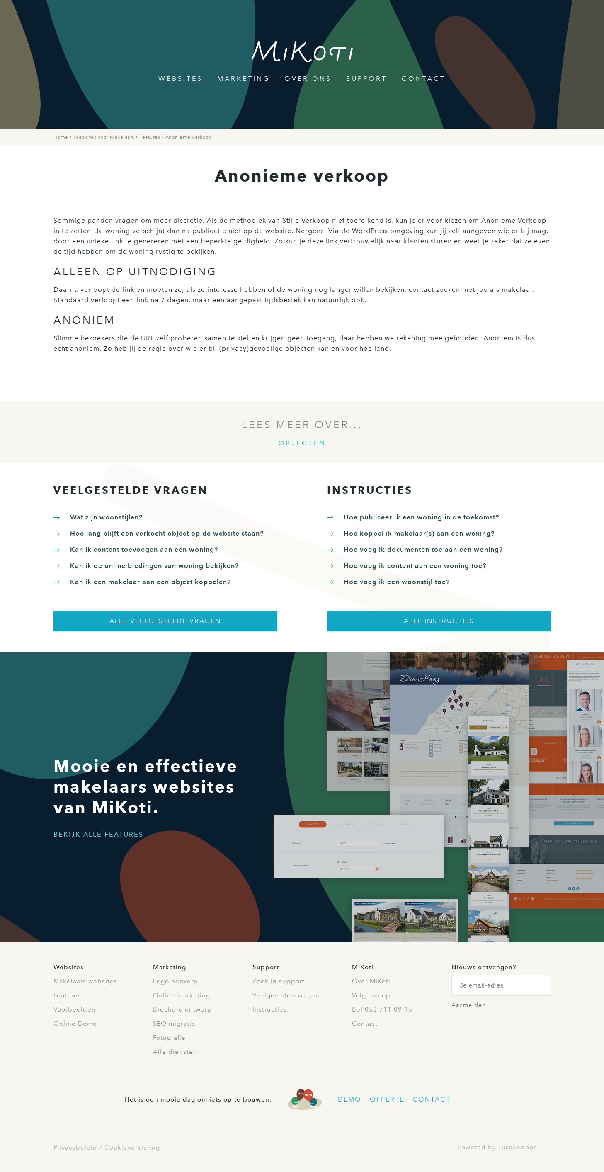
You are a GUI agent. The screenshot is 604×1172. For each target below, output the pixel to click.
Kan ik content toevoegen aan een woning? (144, 549)
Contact (424, 79)
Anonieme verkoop (188, 137)
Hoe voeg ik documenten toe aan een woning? (423, 549)
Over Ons (308, 79)
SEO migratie (174, 1023)
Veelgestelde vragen (286, 995)
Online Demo (75, 1023)
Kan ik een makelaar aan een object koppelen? (150, 582)
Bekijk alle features (98, 834)
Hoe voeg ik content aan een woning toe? (415, 566)
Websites (180, 79)
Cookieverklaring (132, 1147)
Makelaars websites (85, 981)
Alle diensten (175, 1052)
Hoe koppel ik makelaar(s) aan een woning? (419, 533)
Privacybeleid (75, 1147)
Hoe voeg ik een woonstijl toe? (397, 582)
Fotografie (169, 1037)
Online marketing (181, 995)
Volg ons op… (374, 995)
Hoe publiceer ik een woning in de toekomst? (421, 517)
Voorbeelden (74, 1009)
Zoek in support (278, 981)
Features (150, 137)
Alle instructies (439, 621)
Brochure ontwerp (182, 1009)
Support (366, 79)
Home (61, 137)
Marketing (243, 79)
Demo (349, 1099)
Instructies (269, 1009)
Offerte (387, 1099)
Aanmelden (468, 1005)
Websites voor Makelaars (104, 137)
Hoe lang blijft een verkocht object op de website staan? (167, 533)
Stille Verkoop (306, 220)
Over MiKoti (371, 981)
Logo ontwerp (175, 981)
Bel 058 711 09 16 (382, 1009)
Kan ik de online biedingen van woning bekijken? (154, 566)
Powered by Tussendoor (497, 1147)
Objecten (302, 443)
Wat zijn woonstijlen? (106, 517)
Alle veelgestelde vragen (165, 621)
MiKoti (363, 967)
